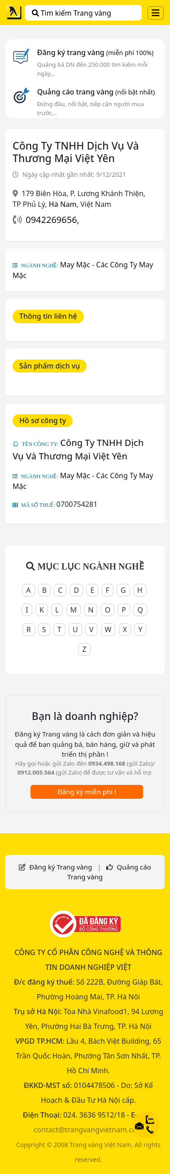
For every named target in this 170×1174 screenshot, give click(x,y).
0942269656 (51, 220)
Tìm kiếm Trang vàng (71, 13)
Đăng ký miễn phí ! (86, 791)
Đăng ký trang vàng (95, 52)
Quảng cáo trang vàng (96, 92)
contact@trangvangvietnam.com (89, 1130)
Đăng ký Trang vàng (60, 866)
